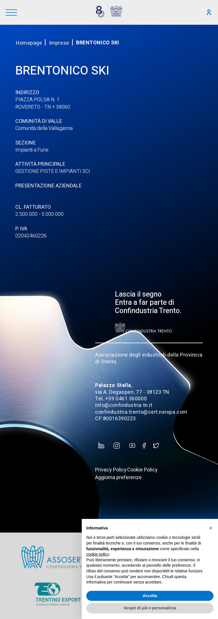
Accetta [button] (150, 595)
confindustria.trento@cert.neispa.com (141, 412)
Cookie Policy (142, 470)
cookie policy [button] (97, 554)
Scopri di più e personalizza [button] (150, 608)
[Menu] (11, 13)
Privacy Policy (111, 470)
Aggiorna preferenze (118, 477)
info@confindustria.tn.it (123, 405)
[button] (210, 528)
